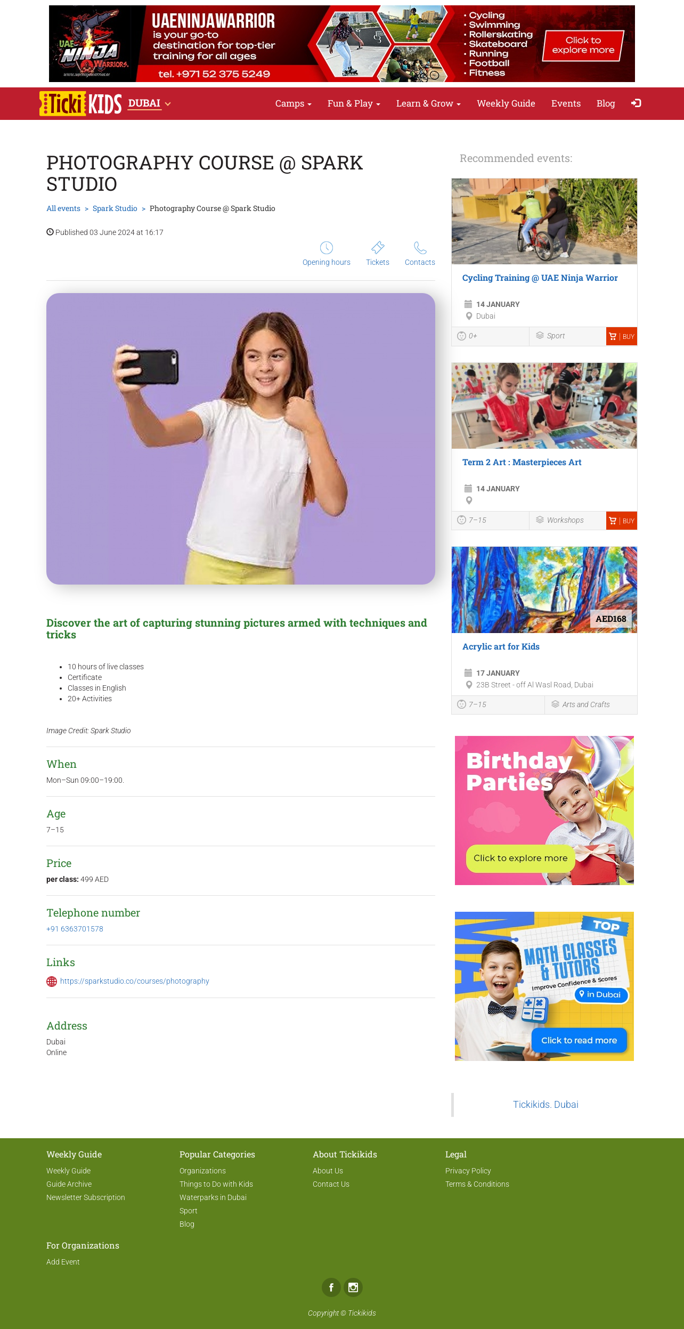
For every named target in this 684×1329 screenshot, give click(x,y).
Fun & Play (354, 103)
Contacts (420, 253)
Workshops (559, 521)
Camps (293, 103)
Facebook (331, 1287)
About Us (328, 1170)
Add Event (63, 1262)
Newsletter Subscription (85, 1197)
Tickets (377, 253)
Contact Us (331, 1184)
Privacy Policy (468, 1170)
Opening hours (327, 253)
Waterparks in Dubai (213, 1197)
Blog (606, 103)
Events (566, 103)
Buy (621, 337)
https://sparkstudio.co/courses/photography (134, 981)
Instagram (353, 1287)
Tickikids (362, 1313)
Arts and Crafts (580, 705)
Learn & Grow (428, 103)
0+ (467, 337)
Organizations (203, 1170)
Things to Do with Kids (216, 1184)
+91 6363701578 (74, 929)
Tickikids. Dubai (546, 1104)
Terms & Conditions (477, 1184)
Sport (550, 336)
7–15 (471, 521)
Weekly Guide (506, 103)
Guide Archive (69, 1184)
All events (63, 208)
